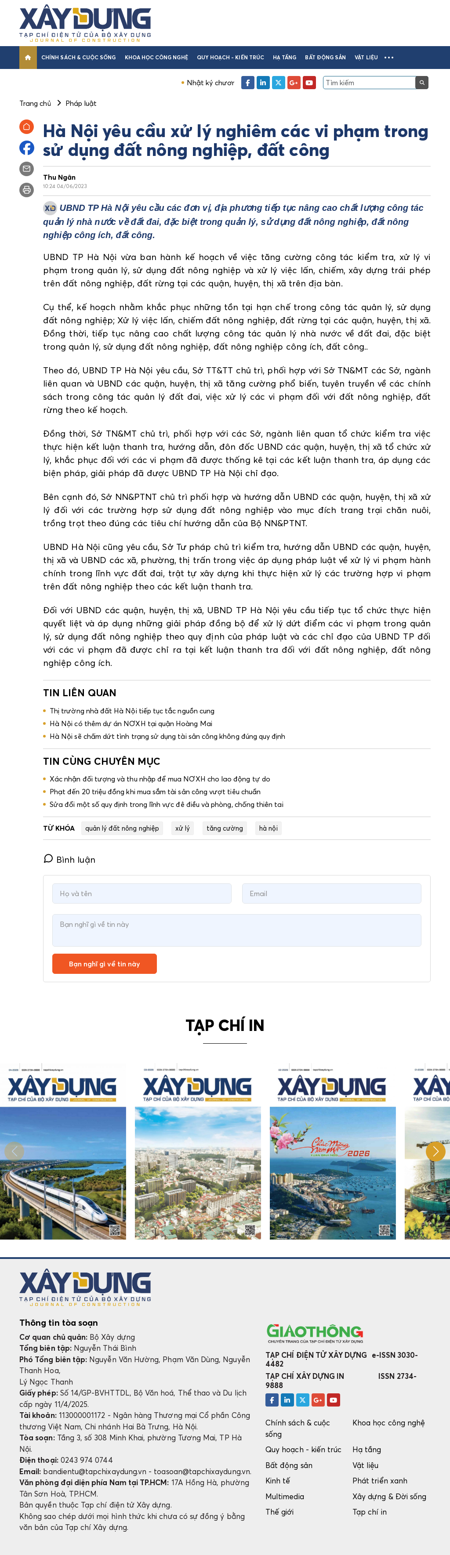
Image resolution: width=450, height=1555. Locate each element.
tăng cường (225, 828)
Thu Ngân (59, 177)
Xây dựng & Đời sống (389, 1496)
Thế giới (279, 1511)
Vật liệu (366, 57)
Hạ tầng (284, 57)
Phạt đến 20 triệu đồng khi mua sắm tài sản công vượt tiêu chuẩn (155, 791)
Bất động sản (325, 57)
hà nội (268, 828)
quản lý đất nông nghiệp (122, 828)
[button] (389, 57)
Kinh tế (277, 1480)
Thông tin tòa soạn (58, 1322)
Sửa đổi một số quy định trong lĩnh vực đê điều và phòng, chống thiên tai (166, 804)
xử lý (182, 828)
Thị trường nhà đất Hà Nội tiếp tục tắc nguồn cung (132, 710)
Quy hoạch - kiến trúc (230, 57)
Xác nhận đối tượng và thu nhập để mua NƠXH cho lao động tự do (160, 778)
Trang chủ (35, 103)
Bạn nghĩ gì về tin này (104, 963)
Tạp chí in (369, 1511)
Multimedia (284, 1496)
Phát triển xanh (379, 1480)
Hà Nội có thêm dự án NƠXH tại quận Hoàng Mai (131, 723)
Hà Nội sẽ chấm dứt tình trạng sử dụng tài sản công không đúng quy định (167, 736)
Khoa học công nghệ (156, 57)
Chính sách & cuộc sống (78, 57)
